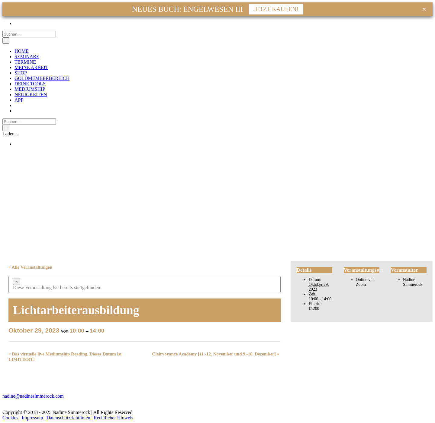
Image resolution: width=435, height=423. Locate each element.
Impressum (32, 417)
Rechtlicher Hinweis (113, 417)
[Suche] (5, 40)
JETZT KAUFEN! (275, 9)
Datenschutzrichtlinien (68, 417)
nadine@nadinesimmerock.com (33, 396)
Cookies (10, 417)
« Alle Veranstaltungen (30, 267)
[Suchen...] (29, 34)
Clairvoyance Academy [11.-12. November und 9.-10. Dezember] (215, 354)
